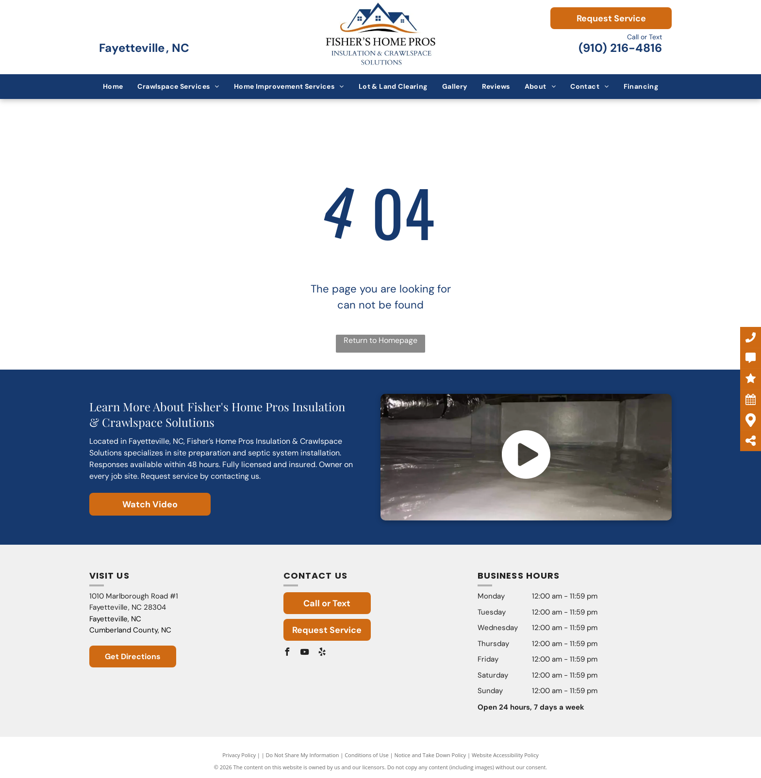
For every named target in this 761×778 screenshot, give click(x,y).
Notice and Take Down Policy (430, 755)
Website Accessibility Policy (505, 755)
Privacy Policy (239, 755)
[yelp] (322, 653)
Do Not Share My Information (302, 755)
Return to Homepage (380, 340)
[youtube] (304, 653)
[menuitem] (113, 86)
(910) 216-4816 (620, 47)
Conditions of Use (367, 755)
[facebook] (287, 653)
